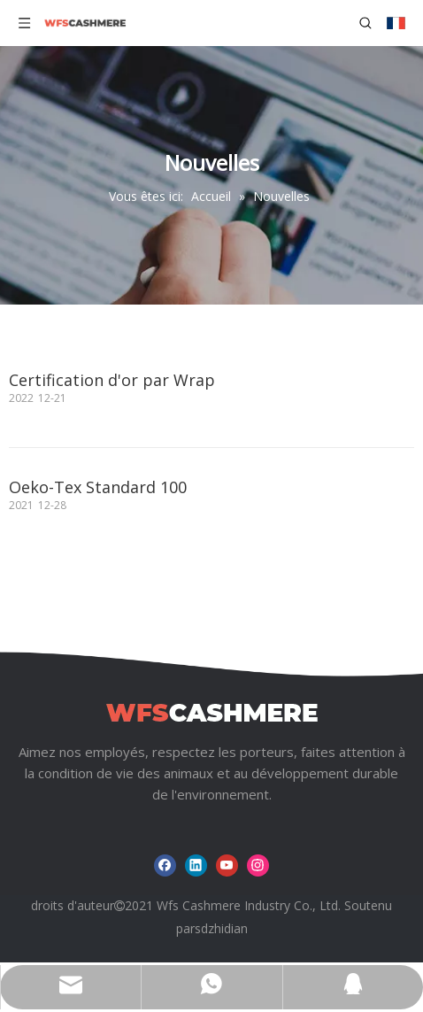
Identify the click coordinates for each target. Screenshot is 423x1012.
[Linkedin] (196, 865)
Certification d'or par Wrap (112, 379)
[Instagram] (258, 865)
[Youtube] (227, 865)
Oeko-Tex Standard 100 (98, 487)
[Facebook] (165, 865)
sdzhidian (221, 928)
